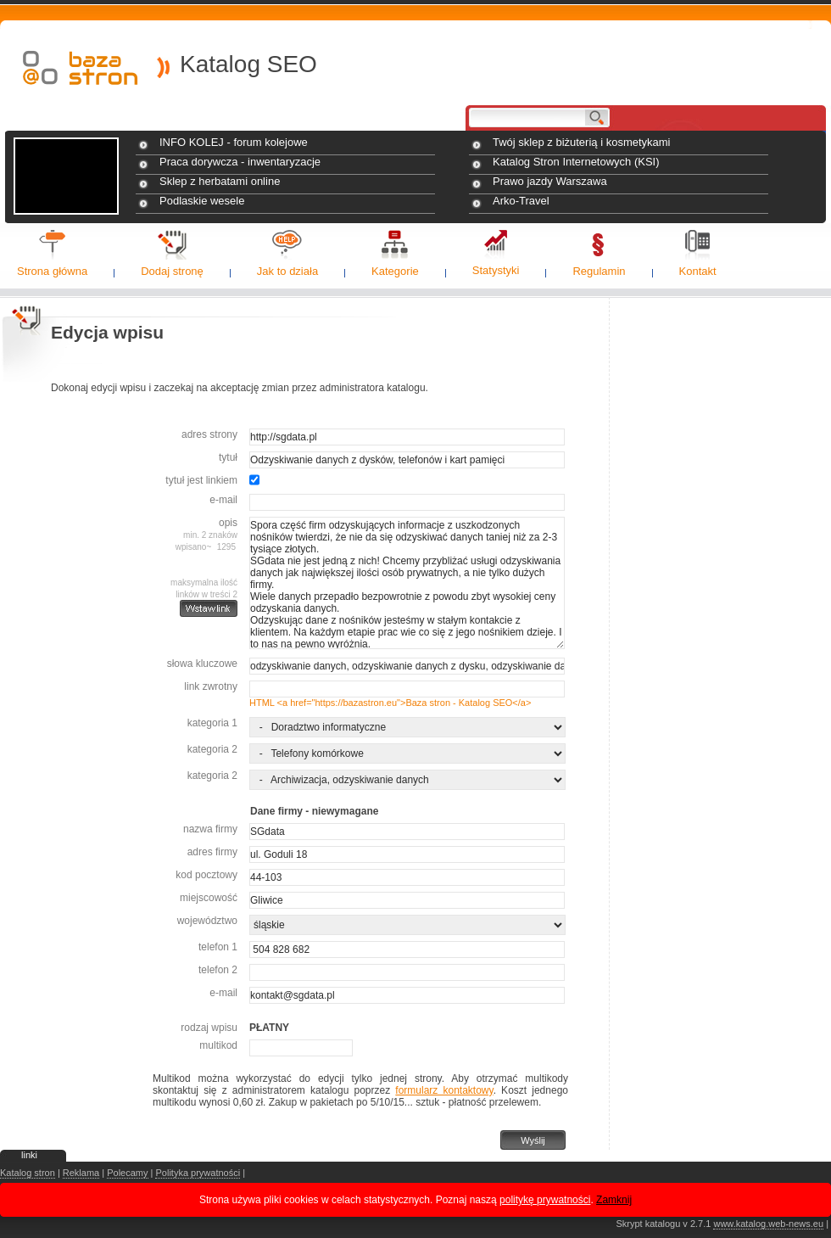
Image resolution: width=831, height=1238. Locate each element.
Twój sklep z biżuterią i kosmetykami (582, 142)
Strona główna (52, 271)
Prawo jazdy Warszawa (550, 181)
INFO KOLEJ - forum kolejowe (233, 142)
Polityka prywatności (197, 1173)
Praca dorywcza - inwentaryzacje (240, 161)
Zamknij (614, 1200)
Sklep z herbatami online (219, 181)
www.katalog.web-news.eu (768, 1223)
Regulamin (598, 271)
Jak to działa (287, 271)
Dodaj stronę (172, 271)
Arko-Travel (521, 200)
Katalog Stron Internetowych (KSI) (576, 161)
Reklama (81, 1173)
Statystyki (496, 270)
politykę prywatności (544, 1200)
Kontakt (698, 271)
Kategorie (395, 271)
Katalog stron (27, 1173)
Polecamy (127, 1173)
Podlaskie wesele (201, 200)
